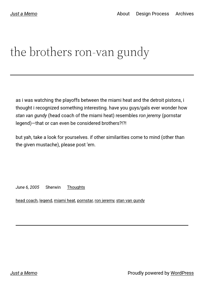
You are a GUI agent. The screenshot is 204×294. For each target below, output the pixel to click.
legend (46, 200)
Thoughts (76, 187)
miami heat (64, 200)
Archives (185, 13)
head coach (26, 200)
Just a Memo (23, 13)
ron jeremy (104, 200)
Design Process (152, 13)
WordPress (182, 273)
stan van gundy (130, 200)
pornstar (85, 200)
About (123, 13)
